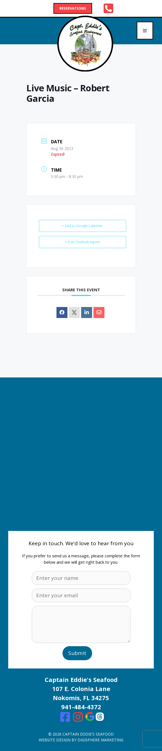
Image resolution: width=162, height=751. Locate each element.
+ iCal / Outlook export (82, 242)
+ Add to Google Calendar (82, 225)
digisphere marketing (100, 739)
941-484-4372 (81, 707)
